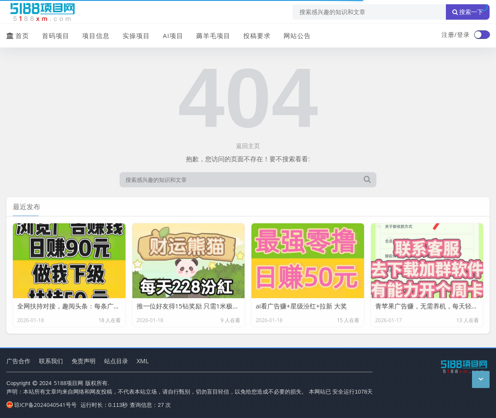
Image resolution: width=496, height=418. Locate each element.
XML (143, 361)
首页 (17, 35)
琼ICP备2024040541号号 (41, 405)
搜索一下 (467, 12)
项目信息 (96, 35)
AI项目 (173, 35)
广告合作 (18, 361)
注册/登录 (456, 34)
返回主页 (248, 146)
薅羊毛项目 (213, 35)
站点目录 (116, 361)
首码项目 (55, 35)
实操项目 (136, 35)
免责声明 (84, 361)
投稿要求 (257, 35)
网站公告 (297, 35)
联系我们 (51, 361)
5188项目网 (69, 383)
